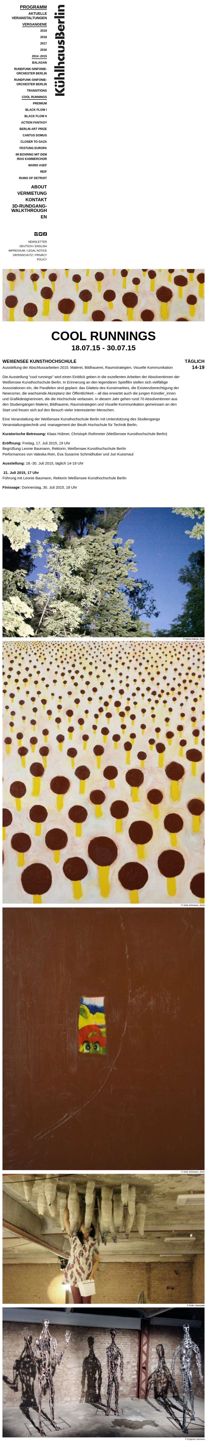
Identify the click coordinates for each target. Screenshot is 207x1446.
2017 (43, 43)
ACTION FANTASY (34, 122)
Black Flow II (35, 116)
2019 (43, 30)
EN (44, 217)
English (41, 246)
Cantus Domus (35, 135)
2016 (43, 50)
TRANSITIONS (37, 90)
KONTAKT (36, 200)
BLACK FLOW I (36, 110)
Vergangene (34, 24)
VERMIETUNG (32, 193)
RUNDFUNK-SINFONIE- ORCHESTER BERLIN (30, 71)
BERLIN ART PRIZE (33, 129)
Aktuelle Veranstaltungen (29, 16)
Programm (33, 7)
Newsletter (37, 241)
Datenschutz (23, 255)
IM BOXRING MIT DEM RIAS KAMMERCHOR (31, 157)
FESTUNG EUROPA (33, 148)
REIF (43, 171)
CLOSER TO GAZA (33, 141)
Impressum (17, 250)
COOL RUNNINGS (34, 97)
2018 (43, 37)
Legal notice (37, 250)
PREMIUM (40, 103)
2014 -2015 (39, 56)
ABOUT (39, 187)
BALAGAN (39, 62)
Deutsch (26, 246)
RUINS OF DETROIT (33, 178)
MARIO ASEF (37, 165)
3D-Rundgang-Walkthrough (29, 208)
